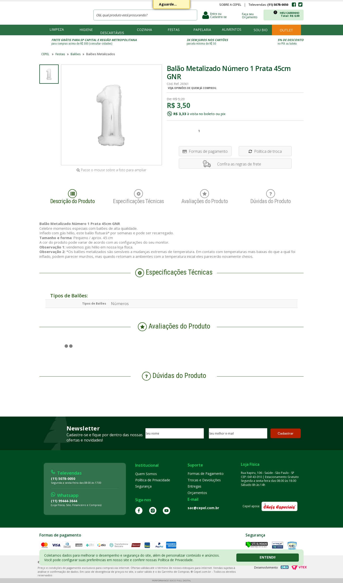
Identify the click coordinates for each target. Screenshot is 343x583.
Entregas (194, 486)
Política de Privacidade (152, 480)
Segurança (143, 486)
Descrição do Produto (72, 197)
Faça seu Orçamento (249, 15)
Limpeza (56, 29)
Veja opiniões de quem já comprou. (192, 88)
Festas (174, 29)
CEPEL (63, 12)
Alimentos (231, 29)
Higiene (86, 29)
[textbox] (145, 15)
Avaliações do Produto (204, 197)
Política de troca (265, 151)
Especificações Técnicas (138, 197)
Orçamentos (197, 492)
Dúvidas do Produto (270, 197)
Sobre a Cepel (230, 5)
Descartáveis (112, 32)
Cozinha (144, 29)
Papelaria (202, 29)
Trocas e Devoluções (204, 480)
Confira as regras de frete (239, 164)
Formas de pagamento (205, 151)
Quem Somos (146, 473)
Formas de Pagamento (206, 473)
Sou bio (261, 30)
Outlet (286, 30)
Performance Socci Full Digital (171, 580)
